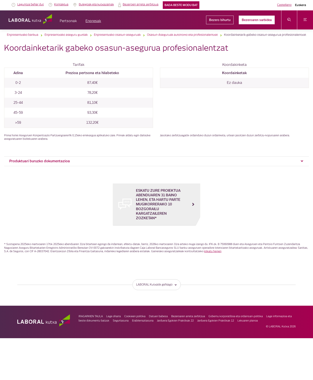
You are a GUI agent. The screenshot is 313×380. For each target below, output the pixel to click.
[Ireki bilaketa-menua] (289, 19)
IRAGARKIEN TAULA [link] (91, 316)
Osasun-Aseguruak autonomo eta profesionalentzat (182, 35)
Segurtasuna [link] (121, 321)
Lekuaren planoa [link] (247, 321)
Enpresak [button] (93, 21)
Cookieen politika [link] (134, 316)
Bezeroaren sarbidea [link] (257, 20)
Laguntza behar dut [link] (30, 4)
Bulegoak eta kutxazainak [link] (96, 4)
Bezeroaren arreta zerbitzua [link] (188, 316)
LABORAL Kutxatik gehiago (156, 284)
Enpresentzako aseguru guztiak (66, 35)
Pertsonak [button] (68, 21)
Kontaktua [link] (61, 4)
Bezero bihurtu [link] (220, 20)
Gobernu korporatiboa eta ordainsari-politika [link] (235, 316)
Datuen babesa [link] (158, 316)
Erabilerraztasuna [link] (142, 321)
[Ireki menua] (305, 19)
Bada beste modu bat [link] (181, 5)
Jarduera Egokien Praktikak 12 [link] (215, 321)
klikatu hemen (212, 251)
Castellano (284, 5)
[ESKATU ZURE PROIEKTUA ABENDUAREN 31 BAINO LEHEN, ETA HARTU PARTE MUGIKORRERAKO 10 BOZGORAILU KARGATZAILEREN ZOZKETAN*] (156, 204)
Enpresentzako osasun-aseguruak (117, 35)
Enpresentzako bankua (22, 35)
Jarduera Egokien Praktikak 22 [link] (175, 321)
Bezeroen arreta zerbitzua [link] (140, 4)
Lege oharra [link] (113, 316)
